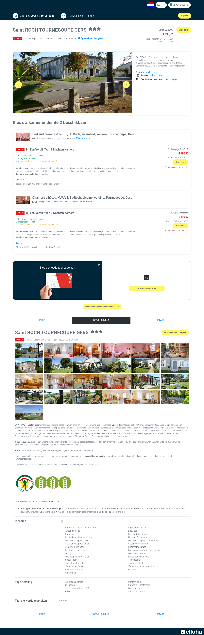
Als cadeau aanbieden (146, 288)
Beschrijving (101, 320)
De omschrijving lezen (147, 72)
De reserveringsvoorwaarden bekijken (102, 307)
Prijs (42, 320)
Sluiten (20, 180)
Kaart (160, 320)
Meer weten (83, 138)
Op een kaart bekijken (90, 38)
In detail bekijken (156, 75)
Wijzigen (184, 16)
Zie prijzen (183, 30)
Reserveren (181, 162)
